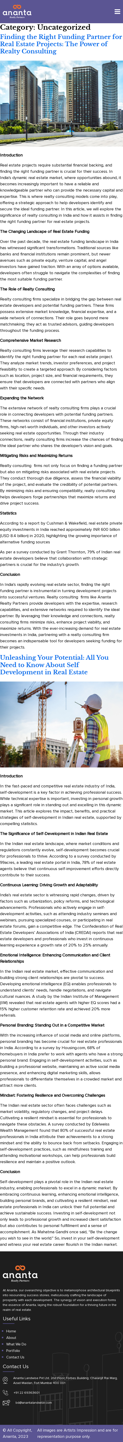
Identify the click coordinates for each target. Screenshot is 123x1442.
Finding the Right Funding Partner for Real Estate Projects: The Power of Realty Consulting (61, 44)
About (11, 1337)
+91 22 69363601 (27, 1393)
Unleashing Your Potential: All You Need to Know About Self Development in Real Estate (54, 665)
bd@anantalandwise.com (34, 1403)
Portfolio (13, 1350)
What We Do (16, 1344)
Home (11, 1331)
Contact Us (15, 1357)
